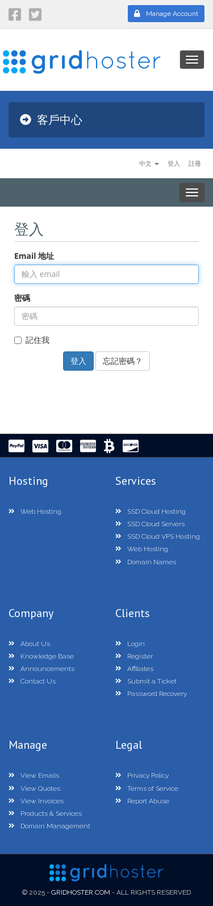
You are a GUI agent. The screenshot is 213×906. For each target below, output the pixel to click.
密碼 (22, 297)
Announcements (41, 669)
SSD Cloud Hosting (150, 511)
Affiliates (134, 669)
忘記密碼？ (123, 360)
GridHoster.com (80, 892)
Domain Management (49, 826)
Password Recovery (151, 694)
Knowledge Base (41, 656)
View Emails (34, 775)
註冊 (195, 163)
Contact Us (32, 681)
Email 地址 (34, 255)
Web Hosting (35, 511)
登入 (174, 163)
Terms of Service (146, 788)
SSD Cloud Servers (150, 524)
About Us (29, 644)
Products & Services (45, 813)
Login (130, 644)
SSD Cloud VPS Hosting (157, 536)
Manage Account (166, 14)
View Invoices (36, 801)
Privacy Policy (142, 775)
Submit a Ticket (146, 681)
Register (134, 656)
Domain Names (145, 562)
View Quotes (34, 788)
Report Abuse (142, 801)
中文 (149, 163)
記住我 (31, 339)
